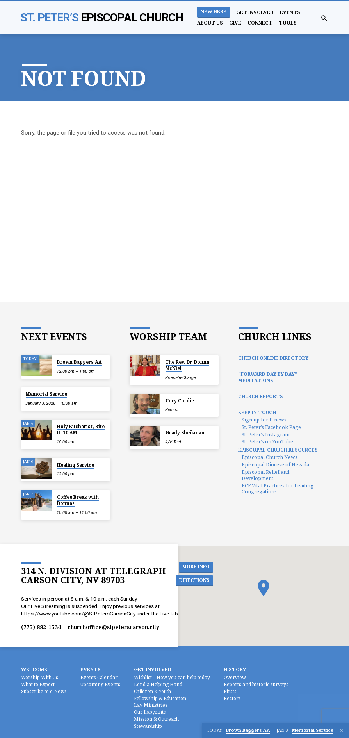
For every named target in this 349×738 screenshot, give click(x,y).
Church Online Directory (273, 358)
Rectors (232, 698)
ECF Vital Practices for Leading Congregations (277, 488)
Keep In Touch (257, 412)
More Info (197, 566)
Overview (235, 677)
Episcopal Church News (269, 457)
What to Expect (38, 684)
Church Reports (260, 396)
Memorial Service (46, 394)
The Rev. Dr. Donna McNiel (187, 365)
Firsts (230, 691)
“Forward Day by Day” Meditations (267, 377)
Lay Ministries (150, 705)
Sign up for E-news (264, 419)
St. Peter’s (101, 17)
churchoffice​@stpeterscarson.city (113, 627)
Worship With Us (39, 677)
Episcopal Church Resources (278, 449)
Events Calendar (99, 677)
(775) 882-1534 (41, 627)
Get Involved (255, 12)
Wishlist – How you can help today (172, 677)
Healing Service (75, 465)
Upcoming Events (100, 684)
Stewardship (148, 726)
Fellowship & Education (160, 698)
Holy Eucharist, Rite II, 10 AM (81, 429)
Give (235, 23)
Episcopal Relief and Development (265, 475)
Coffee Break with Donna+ (78, 500)
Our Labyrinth (150, 712)
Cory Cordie (180, 401)
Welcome (34, 669)
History (235, 669)
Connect (260, 23)
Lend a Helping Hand (158, 684)
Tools (288, 23)
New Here (213, 11)
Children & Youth (152, 691)
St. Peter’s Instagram (266, 434)
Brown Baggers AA (79, 362)
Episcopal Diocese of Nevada (275, 464)
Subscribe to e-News (44, 691)
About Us (210, 23)
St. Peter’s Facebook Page (271, 427)
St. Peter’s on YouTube (267, 441)
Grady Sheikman (185, 433)
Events (290, 12)
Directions (195, 580)
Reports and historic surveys (256, 684)
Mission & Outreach (156, 719)
